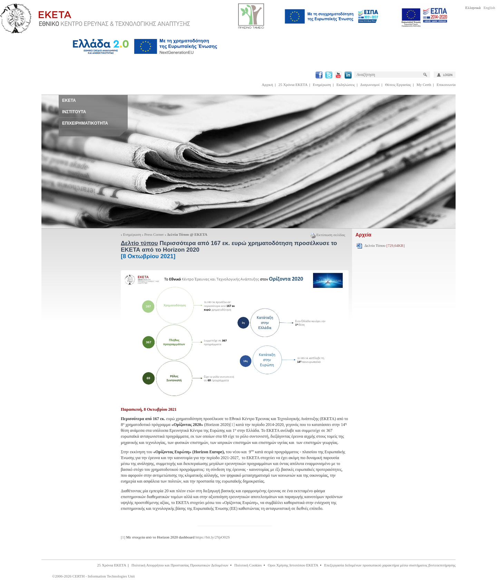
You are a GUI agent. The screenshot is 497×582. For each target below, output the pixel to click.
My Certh (424, 85)
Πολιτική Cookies (248, 565)
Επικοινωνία (446, 85)
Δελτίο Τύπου (384, 245)
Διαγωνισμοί (370, 85)
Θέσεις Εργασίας (398, 85)
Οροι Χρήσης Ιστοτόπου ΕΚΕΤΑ (293, 565)
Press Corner (154, 234)
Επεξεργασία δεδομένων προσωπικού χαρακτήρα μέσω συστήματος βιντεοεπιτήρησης (390, 565)
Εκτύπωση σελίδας (327, 235)
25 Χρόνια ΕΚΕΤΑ (293, 85)
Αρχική (267, 85)
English (489, 8)
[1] (232, 424)
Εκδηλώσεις (346, 85)
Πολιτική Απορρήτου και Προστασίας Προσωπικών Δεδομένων (179, 565)
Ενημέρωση (322, 85)
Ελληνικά (473, 8)
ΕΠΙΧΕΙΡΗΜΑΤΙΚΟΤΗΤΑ (85, 123)
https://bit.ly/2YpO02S (212, 537)
